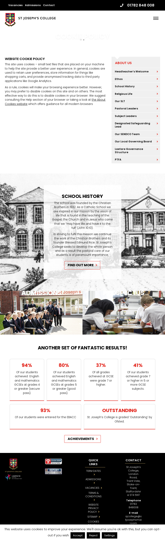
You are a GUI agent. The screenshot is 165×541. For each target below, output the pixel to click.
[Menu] (155, 18)
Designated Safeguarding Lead (132, 125)
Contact (49, 5)
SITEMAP (92, 516)
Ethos (119, 79)
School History (125, 86)
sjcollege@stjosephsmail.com (133, 520)
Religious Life (123, 94)
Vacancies (15, 5)
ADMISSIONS (93, 479)
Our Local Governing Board (133, 141)
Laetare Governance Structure (129, 150)
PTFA (118, 159)
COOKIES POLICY (93, 523)
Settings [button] (109, 535)
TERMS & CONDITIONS (93, 494)
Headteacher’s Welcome (132, 71)
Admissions (33, 5)
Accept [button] (77, 535)
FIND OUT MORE (81, 265)
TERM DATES (93, 471)
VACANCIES (92, 488)
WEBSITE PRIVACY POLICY (93, 508)
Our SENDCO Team (127, 134)
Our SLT (120, 101)
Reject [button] (93, 535)
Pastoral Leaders (126, 108)
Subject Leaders (126, 116)
